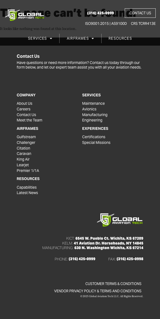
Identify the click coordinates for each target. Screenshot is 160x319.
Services (40, 38)
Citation (23, 148)
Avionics (89, 109)
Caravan (24, 154)
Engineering (92, 120)
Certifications (93, 137)
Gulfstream (26, 137)
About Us (24, 103)
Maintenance (93, 103)
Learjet (23, 165)
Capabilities (27, 187)
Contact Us (26, 115)
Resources (120, 38)
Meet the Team (29, 120)
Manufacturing (94, 115)
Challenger (26, 142)
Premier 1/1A (28, 170)
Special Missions (96, 142)
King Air (23, 159)
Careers (23, 109)
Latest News (27, 193)
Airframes (80, 38)
